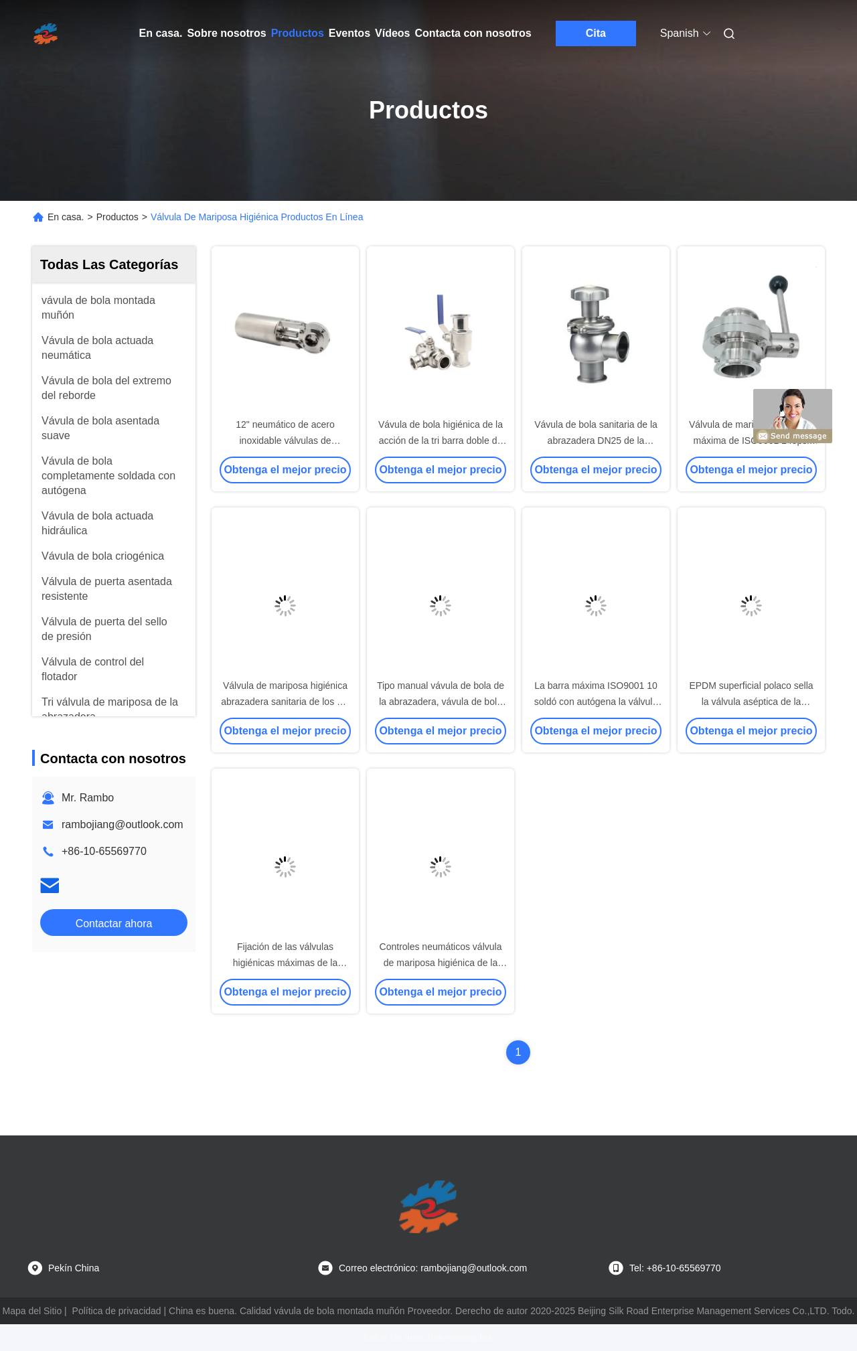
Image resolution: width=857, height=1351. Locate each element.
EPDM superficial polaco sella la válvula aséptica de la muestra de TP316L (751, 701)
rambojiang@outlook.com (122, 824)
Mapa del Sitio (32, 1310)
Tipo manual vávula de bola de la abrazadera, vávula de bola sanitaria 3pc (440, 701)
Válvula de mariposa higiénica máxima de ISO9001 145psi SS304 (751, 440)
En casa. (161, 33)
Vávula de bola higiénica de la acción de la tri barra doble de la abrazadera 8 (440, 440)
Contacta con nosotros (473, 33)
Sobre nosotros (226, 33)
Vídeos (392, 33)
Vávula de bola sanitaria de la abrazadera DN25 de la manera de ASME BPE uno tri (595, 440)
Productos (297, 33)
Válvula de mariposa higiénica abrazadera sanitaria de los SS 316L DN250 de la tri (285, 701)
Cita (596, 33)
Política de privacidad (116, 1310)
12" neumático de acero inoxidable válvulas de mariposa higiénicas (285, 440)
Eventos (349, 33)
